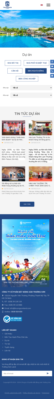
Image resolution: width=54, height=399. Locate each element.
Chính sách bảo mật (13, 393)
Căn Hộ (14, 71)
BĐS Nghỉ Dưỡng (36, 71)
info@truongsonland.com (20, 308)
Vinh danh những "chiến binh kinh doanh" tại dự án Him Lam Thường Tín (13, 138)
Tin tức (7, 344)
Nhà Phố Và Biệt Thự (37, 63)
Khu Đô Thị (13, 63)
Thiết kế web (21, 389)
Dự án (7, 340)
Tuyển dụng (9, 347)
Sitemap (45, 393)
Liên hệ (7, 350)
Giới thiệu (8, 334)
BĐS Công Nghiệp (27, 79)
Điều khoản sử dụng (31, 393)
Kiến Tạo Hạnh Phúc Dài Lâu (16, 337)
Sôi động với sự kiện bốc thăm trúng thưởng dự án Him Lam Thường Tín (13, 184)
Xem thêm (27, 204)
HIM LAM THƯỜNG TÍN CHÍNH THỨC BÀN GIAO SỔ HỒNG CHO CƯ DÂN (40, 184)
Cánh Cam (33, 389)
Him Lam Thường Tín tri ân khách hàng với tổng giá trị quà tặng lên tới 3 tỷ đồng (39, 138)
